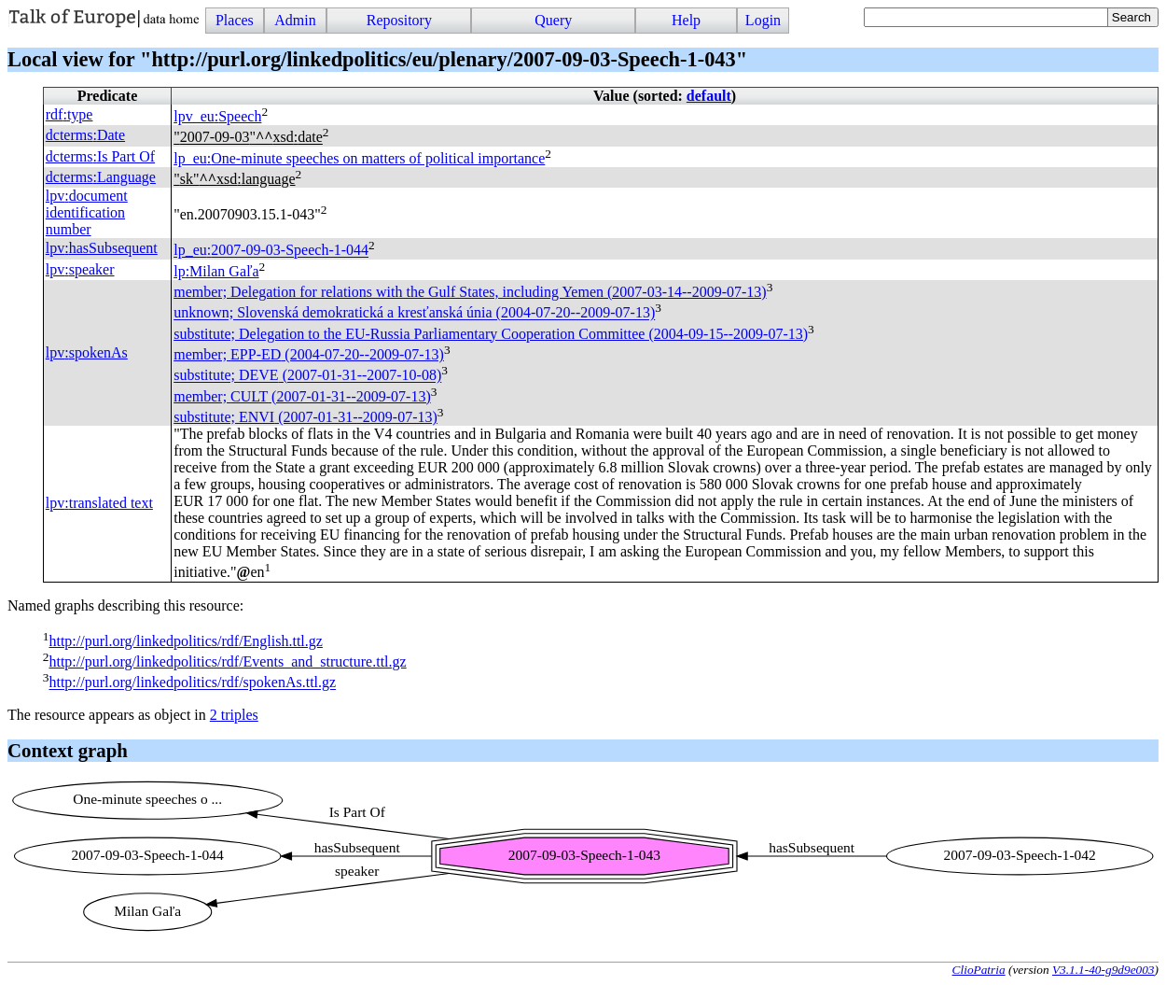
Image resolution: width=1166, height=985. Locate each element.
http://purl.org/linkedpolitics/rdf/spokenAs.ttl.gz (192, 683)
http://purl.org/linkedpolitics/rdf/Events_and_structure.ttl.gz (227, 661)
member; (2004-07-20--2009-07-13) (309, 354)
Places (234, 20)
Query (553, 20)
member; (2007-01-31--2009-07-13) (302, 396)
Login (763, 20)
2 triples (234, 715)
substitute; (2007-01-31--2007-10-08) (307, 376)
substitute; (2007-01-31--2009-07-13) (305, 417)
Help (686, 20)
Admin (294, 20)
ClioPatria (979, 970)
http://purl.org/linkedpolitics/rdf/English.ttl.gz (185, 641)
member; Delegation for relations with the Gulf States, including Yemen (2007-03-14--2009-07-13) (470, 292)
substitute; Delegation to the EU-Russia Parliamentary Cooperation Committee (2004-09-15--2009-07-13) (491, 334)
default (709, 96)
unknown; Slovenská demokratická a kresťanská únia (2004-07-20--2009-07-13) (414, 313)
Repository (399, 20)
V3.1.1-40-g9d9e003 (1103, 970)
